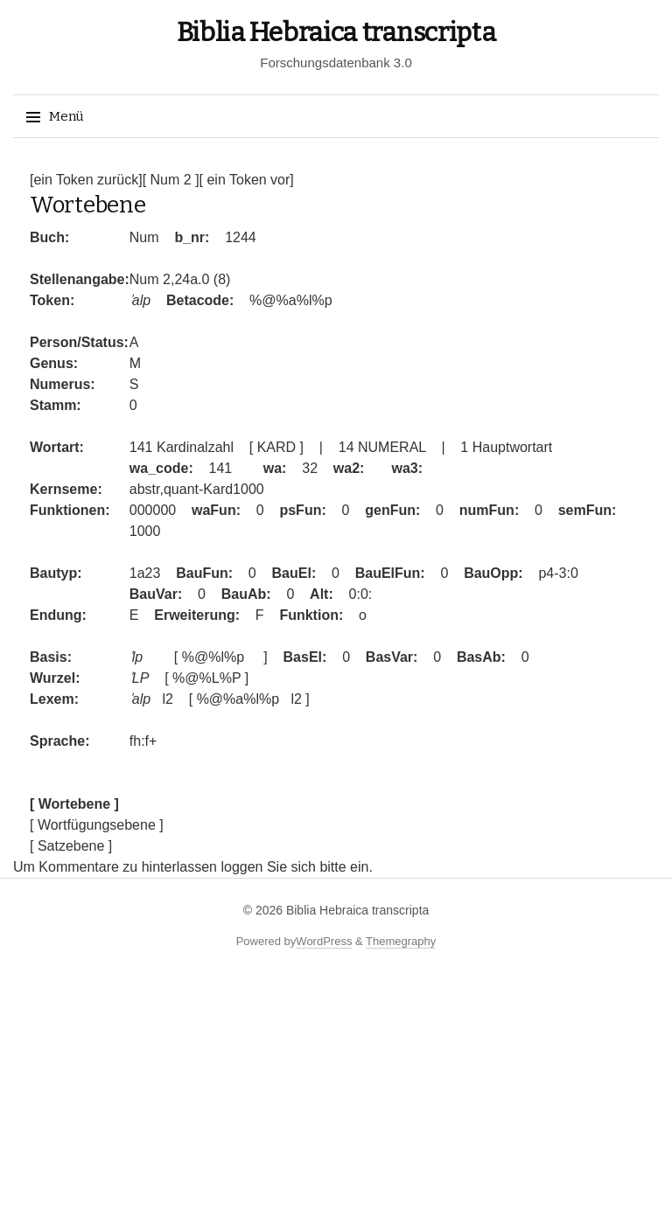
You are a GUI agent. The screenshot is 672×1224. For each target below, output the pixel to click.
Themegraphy (401, 941)
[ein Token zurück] (86, 179)
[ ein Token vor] (247, 179)
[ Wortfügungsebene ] (97, 824)
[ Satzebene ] (71, 845)
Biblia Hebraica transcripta (336, 32)
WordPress (324, 941)
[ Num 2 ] (171, 179)
